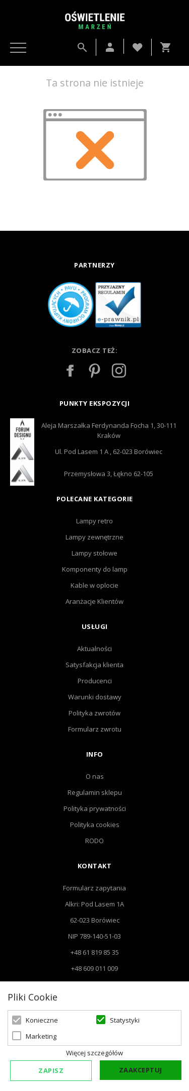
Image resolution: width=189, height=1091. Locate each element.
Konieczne (42, 1020)
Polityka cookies (94, 824)
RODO (94, 840)
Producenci (95, 680)
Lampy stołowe (94, 553)
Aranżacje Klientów (94, 601)
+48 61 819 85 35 (95, 952)
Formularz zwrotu (94, 729)
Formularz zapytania (94, 887)
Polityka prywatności (95, 808)
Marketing (41, 1036)
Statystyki (125, 1020)
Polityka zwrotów (94, 712)
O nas (95, 776)
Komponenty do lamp (95, 569)
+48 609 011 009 (94, 968)
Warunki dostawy (94, 696)
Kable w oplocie (94, 585)
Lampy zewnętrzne (94, 536)
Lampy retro (94, 520)
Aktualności (94, 648)
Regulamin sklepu (95, 792)
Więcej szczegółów (94, 1052)
